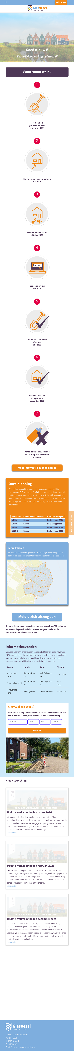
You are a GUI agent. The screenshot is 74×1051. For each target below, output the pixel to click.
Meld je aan (61, 2)
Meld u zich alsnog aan (37, 617)
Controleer (37, 731)
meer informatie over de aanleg (37, 467)
